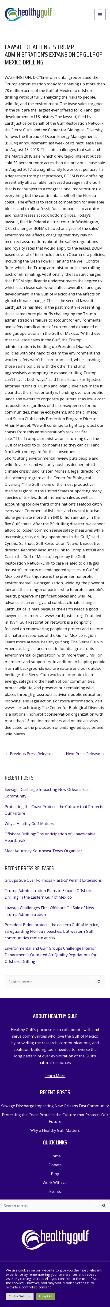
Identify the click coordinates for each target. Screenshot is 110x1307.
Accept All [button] (45, 1296)
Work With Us (55, 1182)
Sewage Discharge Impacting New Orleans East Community (55, 1105)
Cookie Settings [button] (20, 1296)
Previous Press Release (28, 753)
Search (96, 977)
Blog (55, 1173)
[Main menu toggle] (100, 14)
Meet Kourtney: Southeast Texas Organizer (43, 850)
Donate (55, 1165)
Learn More (55, 1075)
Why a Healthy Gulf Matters (29, 823)
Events (55, 1191)
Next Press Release (85, 753)
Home (55, 1156)
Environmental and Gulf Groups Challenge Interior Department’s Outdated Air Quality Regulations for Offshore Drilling (51, 954)
